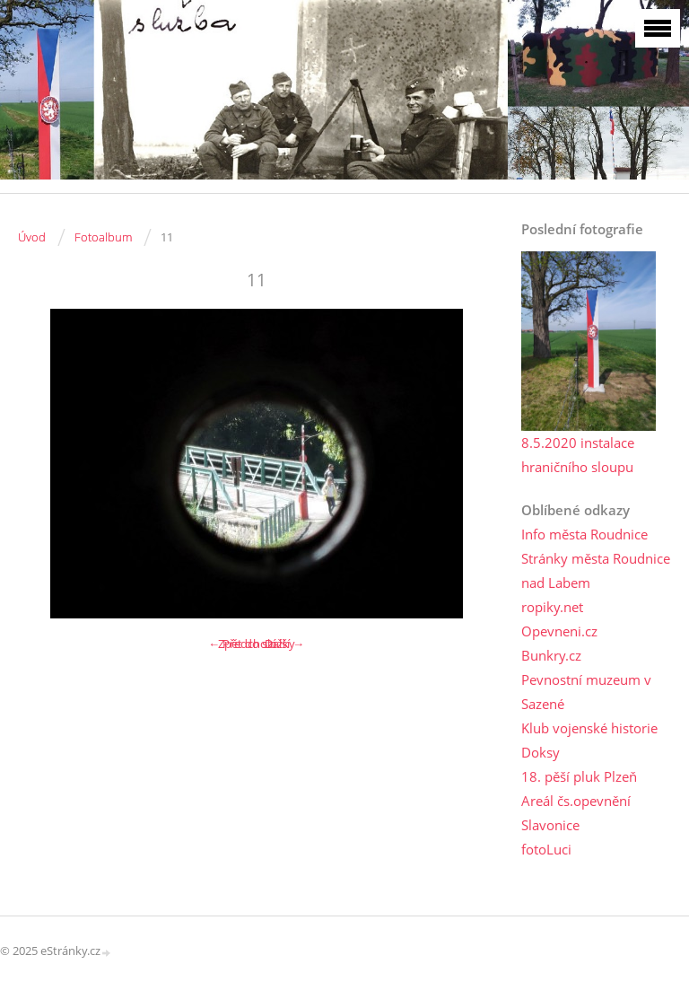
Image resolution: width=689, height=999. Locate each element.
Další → (284, 643)
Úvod (32, 237)
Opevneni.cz (559, 631)
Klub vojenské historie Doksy (589, 740)
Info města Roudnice (584, 534)
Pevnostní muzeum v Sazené (586, 691)
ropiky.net (552, 607)
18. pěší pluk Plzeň (579, 776)
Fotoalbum (103, 237)
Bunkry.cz (551, 655)
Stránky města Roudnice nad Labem (595, 570)
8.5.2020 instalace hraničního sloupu (577, 455)
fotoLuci (546, 849)
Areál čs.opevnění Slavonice (576, 813)
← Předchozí (241, 643)
